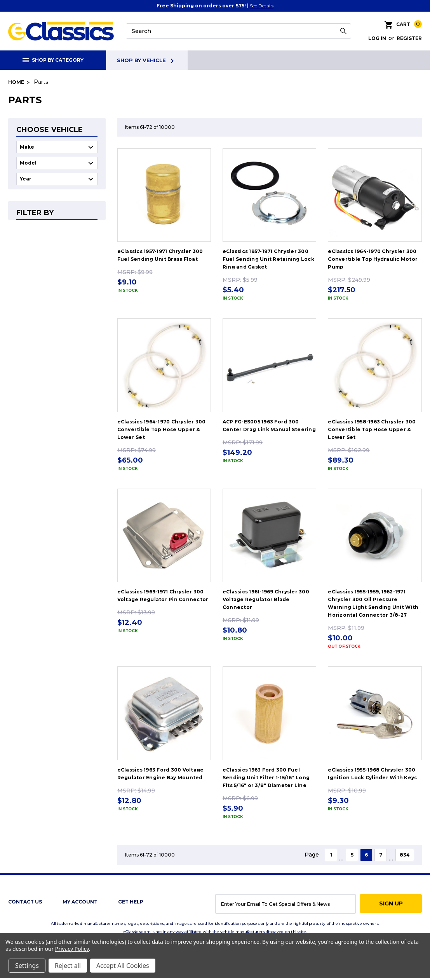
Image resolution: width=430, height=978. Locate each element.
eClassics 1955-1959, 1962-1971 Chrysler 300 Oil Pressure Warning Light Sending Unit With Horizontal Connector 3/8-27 (373, 603)
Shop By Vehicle (147, 61)
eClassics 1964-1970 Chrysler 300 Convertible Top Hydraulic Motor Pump (373, 259)
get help (130, 902)
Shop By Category (53, 60)
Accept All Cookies (122, 965)
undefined (57, 147)
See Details (261, 6)
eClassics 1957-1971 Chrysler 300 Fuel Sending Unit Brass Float (160, 255)
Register (409, 38)
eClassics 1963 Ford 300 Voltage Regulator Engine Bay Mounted (160, 773)
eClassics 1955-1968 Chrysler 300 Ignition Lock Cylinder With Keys (372, 773)
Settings (27, 965)
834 (405, 855)
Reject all (68, 965)
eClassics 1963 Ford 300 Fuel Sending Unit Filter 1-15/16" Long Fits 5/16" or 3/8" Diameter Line (266, 777)
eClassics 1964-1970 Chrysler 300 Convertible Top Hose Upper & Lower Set (161, 429)
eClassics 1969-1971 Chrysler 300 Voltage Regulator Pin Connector (163, 595)
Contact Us (25, 902)
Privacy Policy (72, 948)
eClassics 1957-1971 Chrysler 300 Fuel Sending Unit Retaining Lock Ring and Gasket (268, 259)
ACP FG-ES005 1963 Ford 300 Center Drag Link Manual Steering (269, 425)
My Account (80, 902)
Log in (377, 38)
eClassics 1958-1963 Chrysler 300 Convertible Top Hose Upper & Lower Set (372, 429)
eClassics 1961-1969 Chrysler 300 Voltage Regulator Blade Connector (266, 599)
